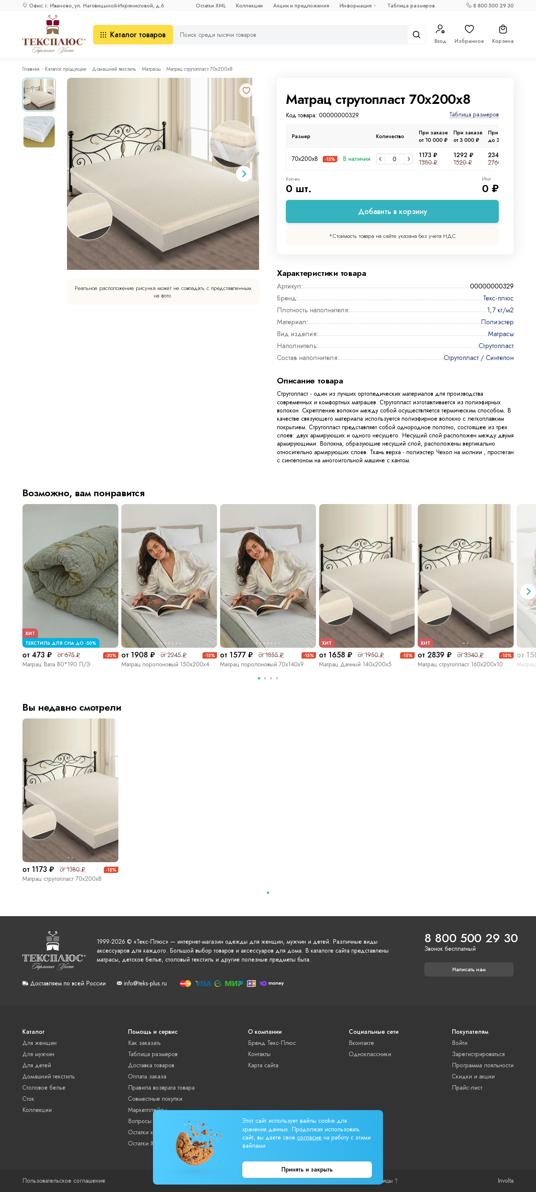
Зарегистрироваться (478, 1054)
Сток (28, 1098)
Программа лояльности (483, 1065)
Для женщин (39, 1043)
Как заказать (144, 1043)
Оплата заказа (147, 1076)
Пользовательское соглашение (63, 1181)
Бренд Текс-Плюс (272, 1043)
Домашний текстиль (114, 69)
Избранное (469, 35)
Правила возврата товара (161, 1087)
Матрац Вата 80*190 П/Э (56, 664)
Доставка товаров (151, 1065)
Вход (440, 35)
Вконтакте (361, 1043)
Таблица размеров (411, 5)
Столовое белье (44, 1087)
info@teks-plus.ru (145, 983)
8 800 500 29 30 (493, 6)
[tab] (259, 678)
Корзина (503, 35)
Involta (506, 1181)
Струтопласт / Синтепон (479, 358)
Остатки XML (211, 5)
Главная (30, 69)
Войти (460, 1043)
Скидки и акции (473, 1076)
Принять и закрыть (307, 1169)
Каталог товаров (133, 34)
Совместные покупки (155, 1098)
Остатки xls (142, 1132)
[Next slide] (244, 174)
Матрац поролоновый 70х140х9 (262, 664)
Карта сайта (263, 1065)
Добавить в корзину (392, 211)
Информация (355, 5)
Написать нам (469, 969)
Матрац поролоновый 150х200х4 (165, 664)
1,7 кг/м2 (500, 310)
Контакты (259, 1054)
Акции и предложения (301, 5)
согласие (309, 1137)
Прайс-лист (467, 1087)
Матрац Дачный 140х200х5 (355, 664)
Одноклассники (370, 1054)
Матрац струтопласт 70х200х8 (62, 878)
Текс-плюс (498, 298)
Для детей (36, 1065)
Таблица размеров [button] (474, 115)
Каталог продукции (65, 69)
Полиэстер (497, 322)
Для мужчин (38, 1054)
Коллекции (249, 5)
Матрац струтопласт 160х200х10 (460, 664)
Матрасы (151, 69)
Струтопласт (496, 346)
